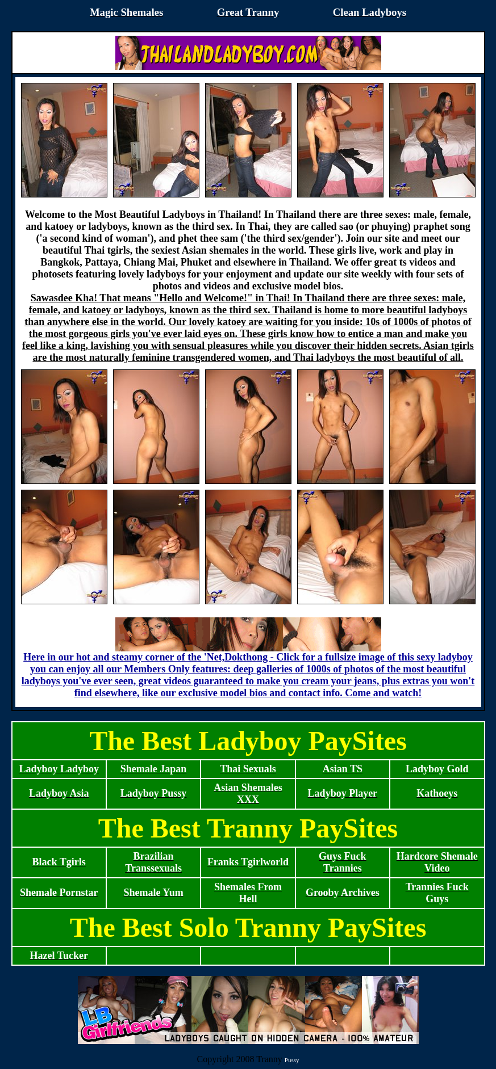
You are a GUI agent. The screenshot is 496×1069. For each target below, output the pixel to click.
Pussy (292, 1060)
